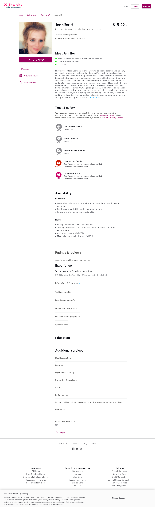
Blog (85, 443)
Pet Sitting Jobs (119, 485)
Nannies (77, 474)
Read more (95, 97)
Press (94, 443)
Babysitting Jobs (119, 471)
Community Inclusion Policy (36, 477)
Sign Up (146, 6)
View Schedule (31, 76)
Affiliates (36, 471)
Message (25, 69)
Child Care (77, 477)
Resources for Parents (36, 480)
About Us (63, 443)
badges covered (106, 115)
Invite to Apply (35, 60)
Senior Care (77, 483)
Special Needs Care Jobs (119, 480)
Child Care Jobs (119, 477)
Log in (135, 6)
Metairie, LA (45, 15)
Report (60, 432)
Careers (75, 443)
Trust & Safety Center (113, 117)
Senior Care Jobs (119, 483)
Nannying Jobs (119, 474)
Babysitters (31, 15)
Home (20, 15)
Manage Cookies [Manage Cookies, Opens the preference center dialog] (118, 498)
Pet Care (77, 485)
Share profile (30, 82)
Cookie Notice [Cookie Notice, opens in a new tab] (56, 504)
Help (126, 6)
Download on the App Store (77, 458)
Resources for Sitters (35, 483)
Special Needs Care (77, 480)
